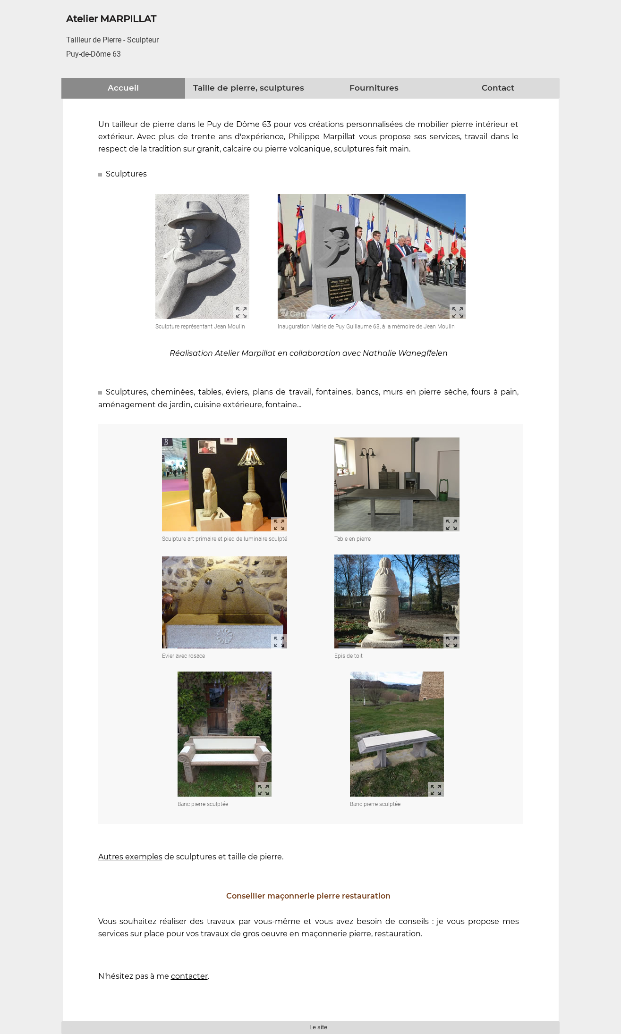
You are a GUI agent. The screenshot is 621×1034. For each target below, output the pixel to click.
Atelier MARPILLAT (111, 19)
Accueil (123, 87)
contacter (189, 976)
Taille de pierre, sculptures (248, 87)
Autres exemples (130, 856)
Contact (498, 87)
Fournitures (374, 87)
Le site (318, 1027)
